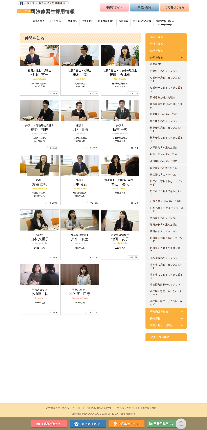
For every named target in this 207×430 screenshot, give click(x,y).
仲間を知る (156, 64)
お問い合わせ (51, 424)
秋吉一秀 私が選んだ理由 (164, 154)
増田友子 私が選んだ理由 (164, 224)
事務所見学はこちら (167, 423)
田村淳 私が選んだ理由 (162, 97)
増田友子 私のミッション (164, 231)
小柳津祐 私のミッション (164, 258)
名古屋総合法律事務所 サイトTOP (63, 408)
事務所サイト (114, 7)
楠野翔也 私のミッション (164, 121)
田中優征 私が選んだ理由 (164, 167)
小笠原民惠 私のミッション (165, 284)
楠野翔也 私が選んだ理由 (164, 114)
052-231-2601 (90, 424)
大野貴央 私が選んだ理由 (164, 147)
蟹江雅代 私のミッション (164, 174)
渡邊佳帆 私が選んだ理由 (164, 161)
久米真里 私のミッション (164, 218)
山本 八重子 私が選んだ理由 (165, 201)
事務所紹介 (144, 7)
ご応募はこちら (174, 7)
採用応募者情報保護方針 (99, 408)
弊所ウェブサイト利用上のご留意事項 (136, 408)
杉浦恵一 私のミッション (164, 71)
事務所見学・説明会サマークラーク (165, 23)
